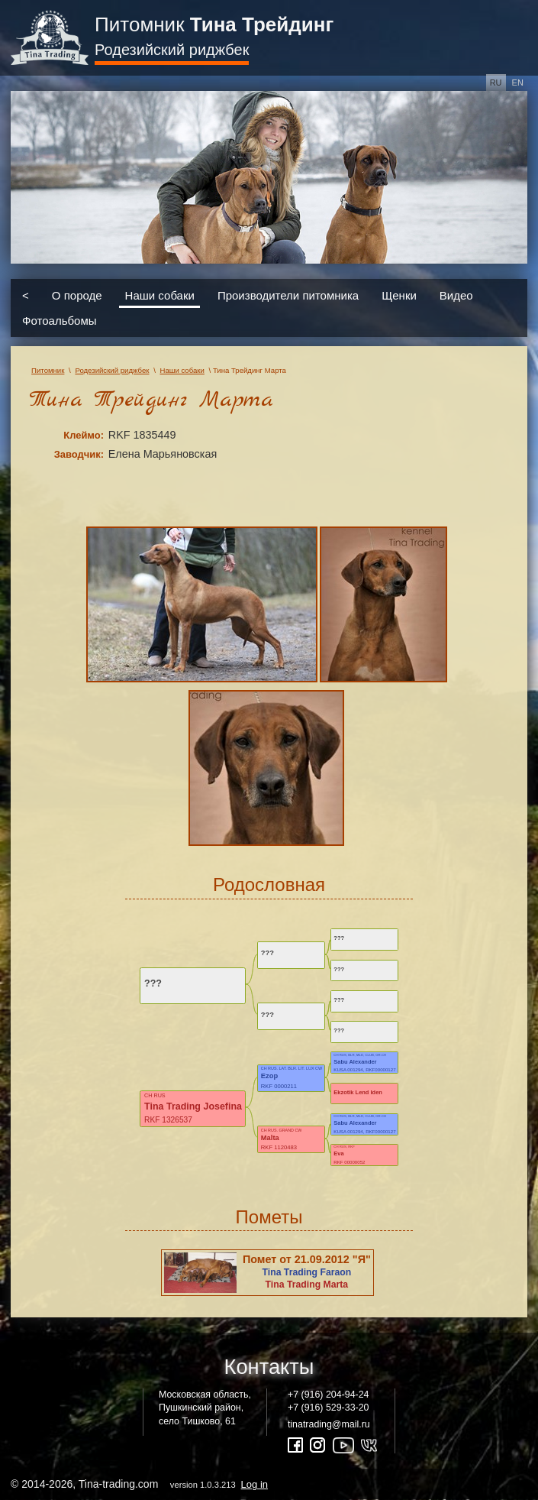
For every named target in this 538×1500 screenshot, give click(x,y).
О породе (77, 294)
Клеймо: (83, 435)
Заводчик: (79, 454)
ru (496, 82)
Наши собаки (160, 294)
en (518, 82)
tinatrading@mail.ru (329, 1424)
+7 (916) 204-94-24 (328, 1394)
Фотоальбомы (59, 320)
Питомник (214, 24)
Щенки (399, 294)
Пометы (269, 1217)
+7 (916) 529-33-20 (328, 1407)
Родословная (269, 884)
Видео (456, 294)
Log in (254, 1484)
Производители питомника (288, 294)
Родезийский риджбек (172, 49)
